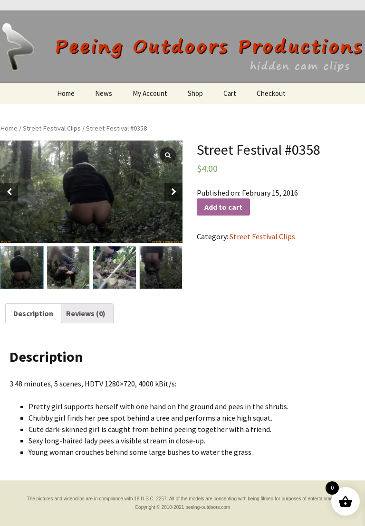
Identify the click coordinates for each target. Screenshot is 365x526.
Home (66, 93)
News (103, 93)
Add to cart (223, 207)
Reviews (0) (86, 313)
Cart (229, 93)
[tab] (33, 313)
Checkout (271, 93)
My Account (150, 93)
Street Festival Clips (52, 128)
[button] (173, 192)
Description (33, 313)
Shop (195, 93)
